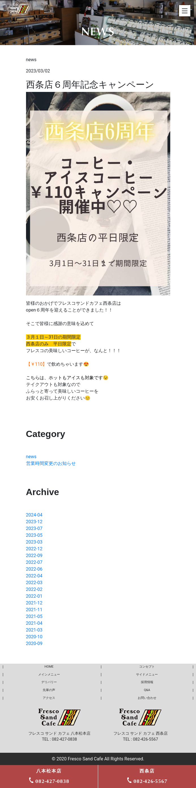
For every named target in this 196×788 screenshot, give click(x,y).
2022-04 (34, 576)
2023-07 (34, 528)
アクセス (49, 698)
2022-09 (34, 555)
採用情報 (147, 682)
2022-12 (34, 548)
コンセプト (147, 666)
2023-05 (34, 535)
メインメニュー (49, 674)
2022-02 (34, 589)
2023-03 (34, 542)
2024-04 (34, 515)
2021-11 (34, 609)
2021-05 (34, 616)
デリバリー (49, 682)
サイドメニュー (147, 674)
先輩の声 (49, 690)
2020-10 (34, 636)
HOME (48, 666)
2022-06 (34, 569)
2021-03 (34, 630)
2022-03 (34, 582)
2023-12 (34, 521)
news (31, 456)
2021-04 (34, 623)
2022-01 (34, 596)
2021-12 (34, 603)
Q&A (147, 690)
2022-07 (34, 562)
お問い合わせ (147, 698)
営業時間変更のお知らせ (51, 463)
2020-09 (34, 643)
